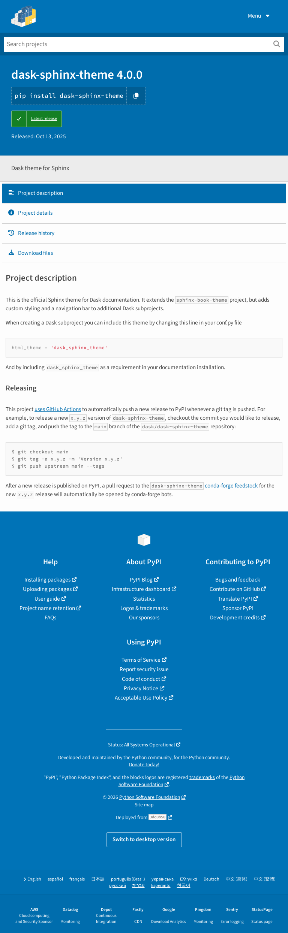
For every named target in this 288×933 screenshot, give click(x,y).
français (77, 879)
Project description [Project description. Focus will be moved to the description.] (35, 193)
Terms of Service (141, 660)
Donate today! (144, 764)
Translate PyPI (235, 599)
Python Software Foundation (149, 797)
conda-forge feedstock (231, 485)
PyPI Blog (141, 580)
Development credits (235, 617)
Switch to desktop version (144, 839)
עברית (138, 885)
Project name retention (47, 608)
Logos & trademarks (144, 608)
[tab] (144, 193)
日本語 (98, 879)
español (55, 879)
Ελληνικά (188, 879)
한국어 (183, 885)
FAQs (50, 617)
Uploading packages (47, 589)
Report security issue (144, 669)
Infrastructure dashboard (141, 589)
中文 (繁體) (265, 879)
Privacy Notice (141, 688)
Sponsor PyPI (238, 608)
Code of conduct (141, 679)
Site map (144, 804)
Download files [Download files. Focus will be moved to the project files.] (30, 253)
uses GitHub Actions (57, 409)
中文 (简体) (237, 879)
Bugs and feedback (237, 580)
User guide (47, 599)
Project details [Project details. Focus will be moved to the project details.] (30, 213)
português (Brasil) (128, 879)
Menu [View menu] (259, 16)
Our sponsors (144, 617)
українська (163, 879)
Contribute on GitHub (235, 589)
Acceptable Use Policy (141, 698)
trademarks (202, 777)
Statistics (144, 599)
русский (117, 885)
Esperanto (161, 885)
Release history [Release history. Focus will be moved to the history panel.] (31, 233)
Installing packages (47, 580)
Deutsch (211, 879)
